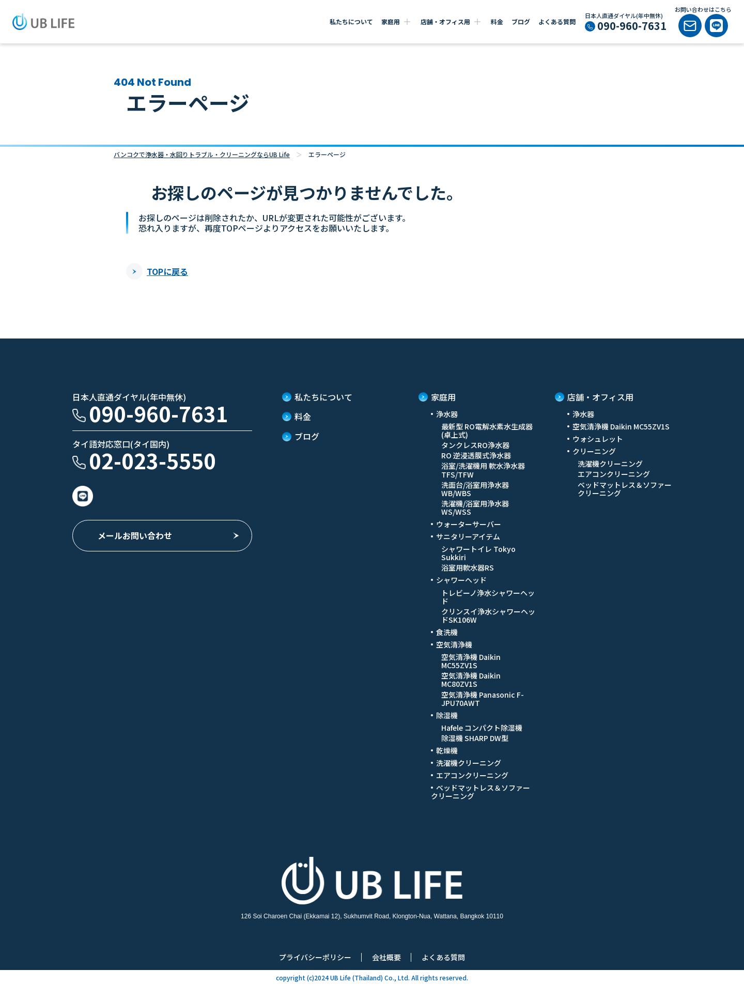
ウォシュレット (597, 439)
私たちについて (351, 21)
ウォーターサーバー (468, 524)
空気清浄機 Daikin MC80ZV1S (471, 679)
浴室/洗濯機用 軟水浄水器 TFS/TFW (483, 469)
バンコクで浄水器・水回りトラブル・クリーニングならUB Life (202, 154)
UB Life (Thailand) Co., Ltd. (369, 977)
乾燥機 (447, 750)
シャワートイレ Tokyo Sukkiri (478, 553)
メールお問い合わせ (135, 535)
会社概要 (386, 957)
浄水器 (583, 414)
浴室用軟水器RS (467, 567)
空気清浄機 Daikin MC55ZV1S (471, 661)
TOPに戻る (157, 271)
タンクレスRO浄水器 (475, 445)
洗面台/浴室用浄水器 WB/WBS (475, 489)
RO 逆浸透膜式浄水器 (476, 455)
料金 (497, 21)
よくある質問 (557, 21)
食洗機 (447, 632)
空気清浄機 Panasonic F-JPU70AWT (482, 698)
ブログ (521, 21)
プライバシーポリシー (315, 957)
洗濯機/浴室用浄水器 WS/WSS (475, 507)
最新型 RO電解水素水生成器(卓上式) (487, 430)
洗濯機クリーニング (468, 763)
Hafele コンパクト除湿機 (481, 727)
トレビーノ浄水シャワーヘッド (488, 597)
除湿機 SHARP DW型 (474, 738)
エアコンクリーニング (472, 775)
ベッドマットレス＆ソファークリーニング (480, 791)
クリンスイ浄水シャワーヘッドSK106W (488, 615)
